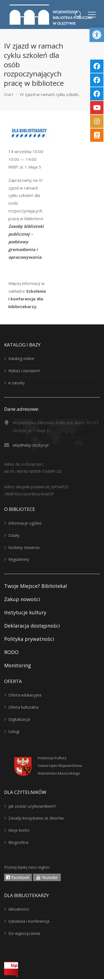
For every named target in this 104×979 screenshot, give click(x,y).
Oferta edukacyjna (24, 695)
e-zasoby (16, 382)
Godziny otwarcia (23, 547)
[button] (97, 35)
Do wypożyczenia (24, 933)
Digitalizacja (19, 719)
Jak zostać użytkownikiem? (32, 806)
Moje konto (18, 830)
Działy (13, 535)
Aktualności (18, 909)
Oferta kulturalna (23, 707)
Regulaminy (18, 559)
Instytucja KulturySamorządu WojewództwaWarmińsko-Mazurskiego (60, 765)
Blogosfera (18, 842)
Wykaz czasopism (24, 370)
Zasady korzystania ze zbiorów (36, 818)
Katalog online (21, 358)
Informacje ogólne (25, 523)
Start (8, 94)
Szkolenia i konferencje (29, 921)
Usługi (13, 731)
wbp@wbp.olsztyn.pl (30, 445)
